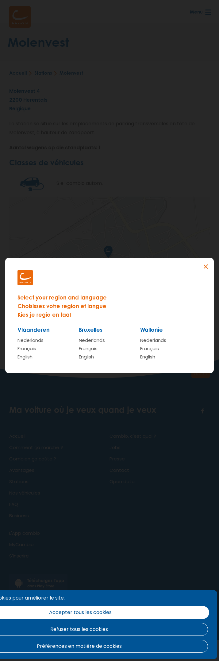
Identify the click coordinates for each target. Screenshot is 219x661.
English (25, 357)
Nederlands (30, 340)
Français (26, 348)
